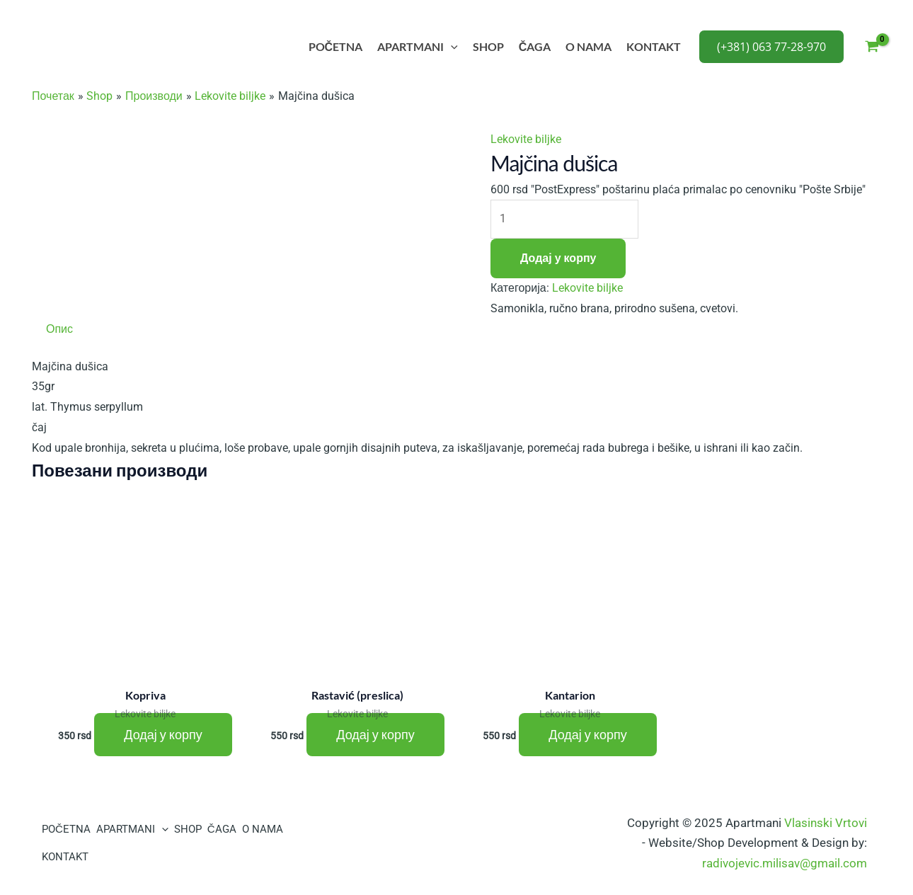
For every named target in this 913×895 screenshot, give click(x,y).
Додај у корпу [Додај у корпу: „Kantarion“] (587, 734)
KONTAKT (653, 46)
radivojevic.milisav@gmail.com (784, 863)
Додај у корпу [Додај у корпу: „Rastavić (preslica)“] (375, 734)
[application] (451, 46)
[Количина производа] (564, 219)
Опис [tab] (59, 329)
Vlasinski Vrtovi (825, 823)
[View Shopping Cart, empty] (872, 46)
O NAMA (588, 46)
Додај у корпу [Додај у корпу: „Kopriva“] (163, 734)
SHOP (488, 46)
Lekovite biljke (525, 139)
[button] (771, 47)
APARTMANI (417, 46)
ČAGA (535, 46)
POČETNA (336, 46)
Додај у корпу (558, 258)
